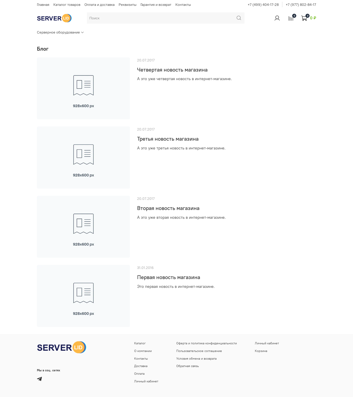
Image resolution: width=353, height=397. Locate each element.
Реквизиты (127, 4)
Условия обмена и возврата (196, 358)
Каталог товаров (66, 4)
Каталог (140, 343)
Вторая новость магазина (168, 208)
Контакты (183, 4)
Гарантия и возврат (155, 4)
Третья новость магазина (168, 138)
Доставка (140, 366)
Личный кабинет (146, 381)
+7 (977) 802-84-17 (301, 4)
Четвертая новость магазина (172, 69)
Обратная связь (187, 366)
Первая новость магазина (168, 277)
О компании (143, 351)
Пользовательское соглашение (199, 351)
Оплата (139, 374)
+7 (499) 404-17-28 (263, 4)
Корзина (261, 351)
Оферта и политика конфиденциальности (206, 343)
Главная (43, 4)
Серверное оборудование (60, 32)
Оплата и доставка (99, 4)
